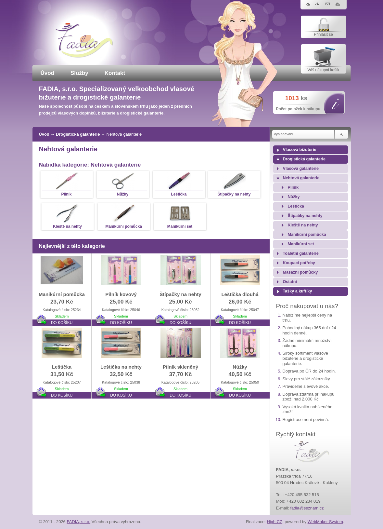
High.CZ (274, 521)
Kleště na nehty (303, 225)
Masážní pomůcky (300, 272)
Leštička (296, 206)
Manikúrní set (301, 244)
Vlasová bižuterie (299, 149)
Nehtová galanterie (301, 178)
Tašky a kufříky (297, 291)
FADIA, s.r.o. (78, 521)
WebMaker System (325, 521)
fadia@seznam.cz (307, 508)
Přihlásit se (323, 34)
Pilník (293, 187)
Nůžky (294, 197)
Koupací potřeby (299, 263)
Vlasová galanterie (301, 168)
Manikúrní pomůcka (307, 234)
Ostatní (290, 281)
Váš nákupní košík (323, 70)
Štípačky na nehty (305, 215)
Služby (79, 73)
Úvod (48, 73)
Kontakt (115, 73)
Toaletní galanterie (301, 253)
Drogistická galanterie (78, 134)
